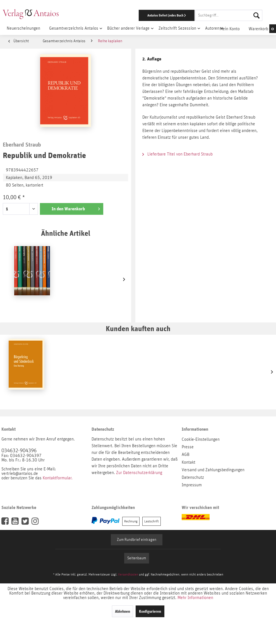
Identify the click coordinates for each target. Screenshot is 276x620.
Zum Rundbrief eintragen (136, 540)
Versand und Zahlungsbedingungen (213, 470)
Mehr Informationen (195, 597)
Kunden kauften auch (138, 328)
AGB (185, 454)
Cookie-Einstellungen (201, 439)
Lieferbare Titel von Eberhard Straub (177, 154)
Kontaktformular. (58, 478)
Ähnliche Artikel (65, 233)
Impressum (192, 485)
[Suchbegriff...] (228, 15)
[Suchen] (256, 15)
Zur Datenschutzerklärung (139, 472)
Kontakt (188, 462)
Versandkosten (128, 574)
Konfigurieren (150, 611)
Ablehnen (122, 611)
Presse (188, 447)
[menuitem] (179, 15)
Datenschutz (193, 477)
